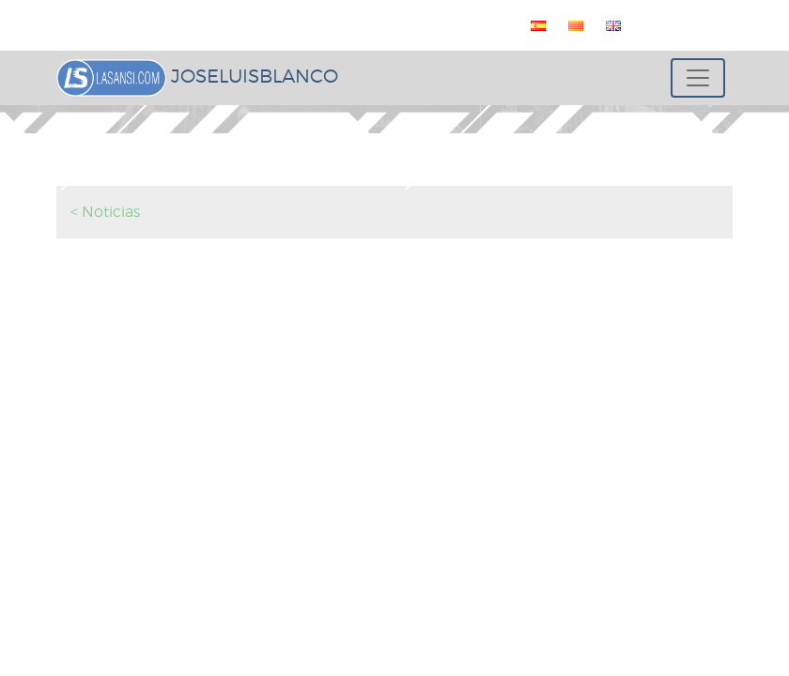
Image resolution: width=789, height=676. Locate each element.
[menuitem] (534, 25)
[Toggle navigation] (698, 78)
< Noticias (105, 212)
